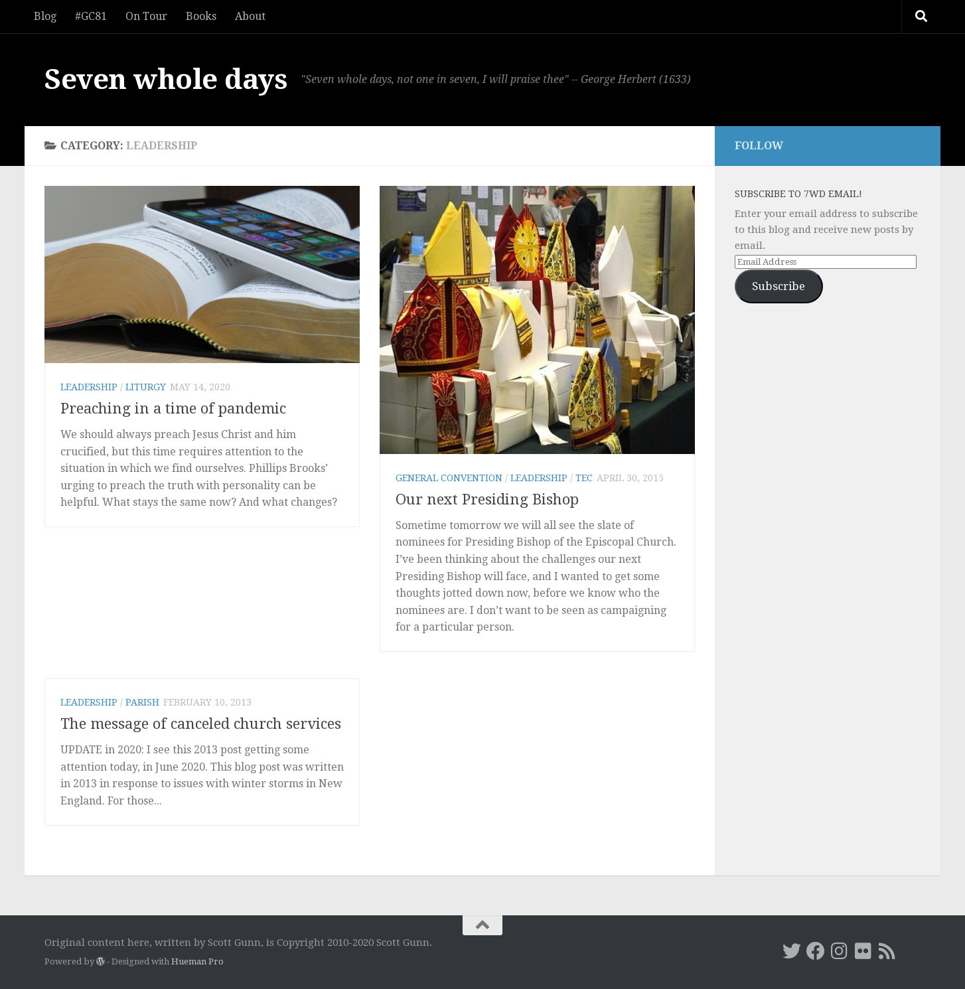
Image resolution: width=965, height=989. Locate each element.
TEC (584, 478)
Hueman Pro (197, 961)
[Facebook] (815, 951)
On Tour (146, 16)
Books (201, 16)
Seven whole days (165, 79)
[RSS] (887, 951)
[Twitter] (791, 951)
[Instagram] (839, 951)
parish (142, 702)
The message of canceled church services (200, 724)
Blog (45, 16)
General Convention (449, 478)
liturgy (145, 387)
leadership (88, 387)
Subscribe (778, 286)
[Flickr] (863, 951)
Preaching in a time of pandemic (173, 408)
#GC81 (91, 16)
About (250, 16)
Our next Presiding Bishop (487, 499)
